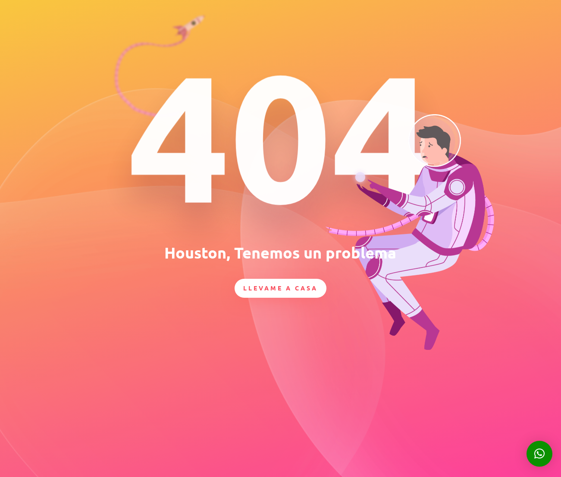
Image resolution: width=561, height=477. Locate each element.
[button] (539, 454)
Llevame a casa (280, 288)
